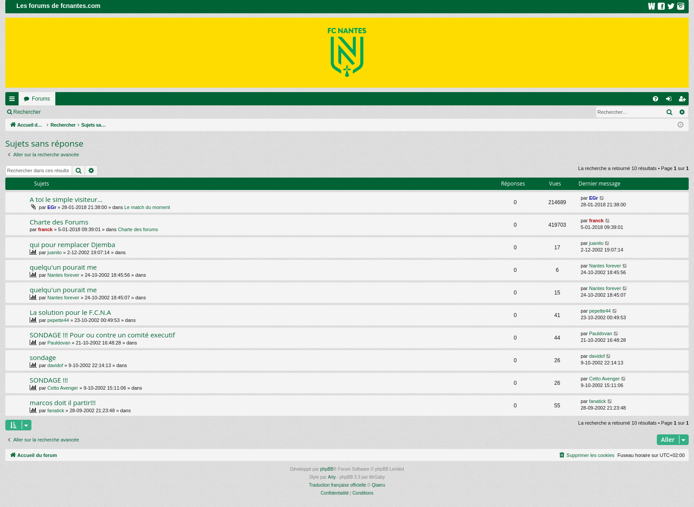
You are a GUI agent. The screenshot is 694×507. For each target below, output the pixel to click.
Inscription (104, 112)
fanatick (55, 410)
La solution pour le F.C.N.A (70, 312)
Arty (332, 477)
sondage (43, 357)
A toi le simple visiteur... (66, 199)
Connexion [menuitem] (670, 100)
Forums (41, 99)
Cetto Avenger (62, 388)
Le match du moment (147, 207)
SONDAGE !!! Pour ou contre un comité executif (102, 334)
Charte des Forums (59, 221)
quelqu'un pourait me (63, 267)
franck (45, 229)
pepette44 (58, 320)
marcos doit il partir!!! (63, 402)
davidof (55, 365)
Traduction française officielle (337, 485)
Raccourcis (14, 100)
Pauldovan (58, 342)
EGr (51, 207)
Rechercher (27, 112)
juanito (54, 252)
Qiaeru (378, 485)
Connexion (66, 112)
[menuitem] (655, 98)
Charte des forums (138, 229)
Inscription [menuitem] (684, 100)
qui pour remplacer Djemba (72, 244)
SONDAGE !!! (49, 379)
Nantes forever (63, 275)
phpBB (326, 469)
